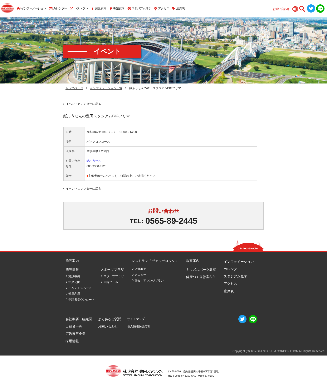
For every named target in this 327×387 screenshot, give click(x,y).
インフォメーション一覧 (106, 88)
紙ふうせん (94, 160)
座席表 (180, 8)
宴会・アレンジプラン (149, 280)
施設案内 (100, 8)
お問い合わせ (281, 9)
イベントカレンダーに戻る (83, 103)
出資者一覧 (73, 326)
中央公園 (74, 282)
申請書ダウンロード (81, 299)
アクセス (163, 8)
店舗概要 (140, 269)
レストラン (81, 8)
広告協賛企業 (75, 333)
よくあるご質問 (109, 319)
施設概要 (74, 276)
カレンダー (60, 8)
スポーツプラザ (113, 276)
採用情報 (72, 341)
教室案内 (118, 8)
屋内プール (110, 282)
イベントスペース (80, 288)
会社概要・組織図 (78, 319)
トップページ (74, 88)
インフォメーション (33, 8)
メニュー (140, 274)
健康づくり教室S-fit (200, 277)
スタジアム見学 (141, 8)
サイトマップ (136, 319)
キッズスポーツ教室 (201, 269)
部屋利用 (74, 293)
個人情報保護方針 (139, 326)
